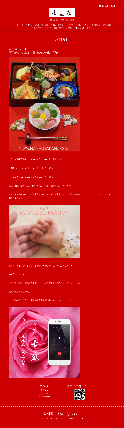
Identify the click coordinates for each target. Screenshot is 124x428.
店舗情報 (69, 28)
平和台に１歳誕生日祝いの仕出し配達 (34, 52)
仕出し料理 (39, 25)
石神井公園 (96, 25)
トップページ (19, 25)
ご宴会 (60, 25)
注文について (59, 28)
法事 (47, 25)
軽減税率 (37, 28)
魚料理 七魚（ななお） (62, 414)
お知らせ (29, 25)
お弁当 (53, 25)
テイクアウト (70, 25)
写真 (79, 25)
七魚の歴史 (106, 25)
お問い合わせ (80, 28)
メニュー (86, 25)
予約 (88, 28)
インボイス (47, 28)
